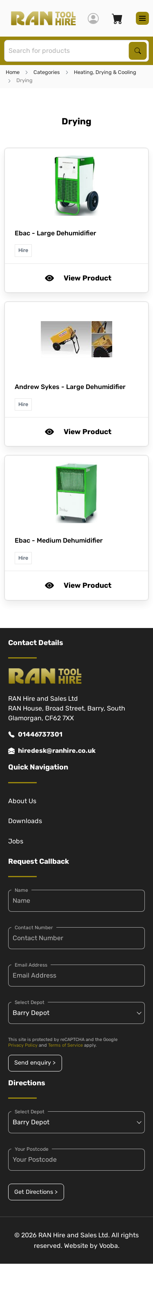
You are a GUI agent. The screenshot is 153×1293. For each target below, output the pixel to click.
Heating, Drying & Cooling (105, 72)
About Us (22, 801)
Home (13, 72)
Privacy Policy (23, 1045)
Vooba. (109, 1246)
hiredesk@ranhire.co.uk (51, 751)
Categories (46, 72)
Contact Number (34, 927)
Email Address (31, 965)
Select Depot (29, 1002)
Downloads (25, 821)
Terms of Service (65, 1045)
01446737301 (35, 734)
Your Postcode (32, 1149)
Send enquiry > (34, 1062)
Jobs (15, 841)
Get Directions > (36, 1192)
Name (21, 890)
